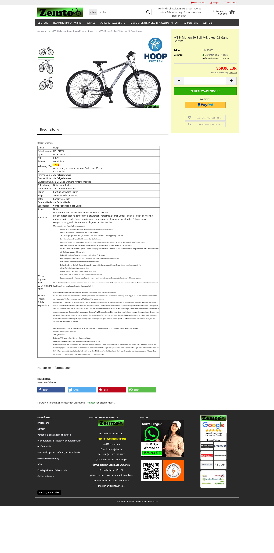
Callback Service (45, 476)
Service (90, 23)
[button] (198, 2)
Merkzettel (230, 2)
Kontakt (41, 428)
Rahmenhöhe (190, 23)
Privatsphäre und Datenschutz (52, 470)
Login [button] (214, 2)
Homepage (91, 402)
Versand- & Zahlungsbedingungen (54, 434)
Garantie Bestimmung (48, 458)
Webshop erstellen (126, 501)
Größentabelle (44, 446)
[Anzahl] (205, 81)
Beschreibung (49, 129)
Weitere (207, 23)
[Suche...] (93, 12)
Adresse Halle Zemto (112, 23)
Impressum (43, 423)
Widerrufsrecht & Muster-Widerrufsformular (59, 440)
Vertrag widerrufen (49, 492)
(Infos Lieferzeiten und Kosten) (216, 58)
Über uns (43, 23)
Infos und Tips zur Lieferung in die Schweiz (58, 452)
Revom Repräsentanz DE (67, 23)
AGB (39, 464)
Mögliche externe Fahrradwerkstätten (154, 23)
